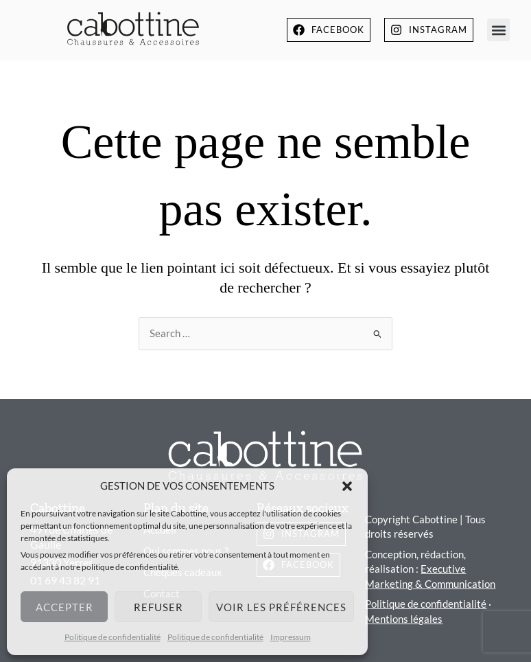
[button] (347, 486)
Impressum (290, 637)
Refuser (158, 607)
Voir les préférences (281, 607)
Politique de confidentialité (112, 637)
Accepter (64, 607)
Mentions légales (403, 619)
